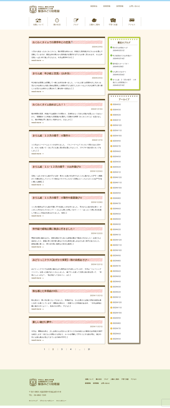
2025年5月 (117, 158)
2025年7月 (117, 147)
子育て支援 (113, 26)
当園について (38, 26)
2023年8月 (117, 262)
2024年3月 (117, 225)
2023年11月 (117, 246)
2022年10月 (117, 314)
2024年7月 (117, 205)
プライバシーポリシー (47, 403)
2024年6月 (117, 210)
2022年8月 (117, 324)
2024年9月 (117, 194)
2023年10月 (117, 251)
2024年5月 (117, 215)
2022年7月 (117, 330)
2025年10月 (117, 137)
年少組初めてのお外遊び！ (123, 57)
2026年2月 (117, 116)
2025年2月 (117, 168)
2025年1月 (117, 173)
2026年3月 (117, 111)
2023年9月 (117, 257)
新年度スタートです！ (121, 65)
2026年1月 (117, 121)
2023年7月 (117, 267)
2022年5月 (117, 340)
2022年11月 (117, 309)
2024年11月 (117, 184)
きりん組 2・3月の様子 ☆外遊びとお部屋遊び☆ (124, 82)
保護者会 (93, 6)
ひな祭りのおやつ (119, 73)
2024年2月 (117, 231)
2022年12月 (117, 304)
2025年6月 (117, 152)
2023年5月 (117, 277)
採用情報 (119, 6)
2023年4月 (117, 283)
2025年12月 (117, 126)
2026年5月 (117, 106)
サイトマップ (33, 403)
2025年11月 (117, 132)
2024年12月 (117, 178)
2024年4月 (117, 220)
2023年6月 (117, 272)
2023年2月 (117, 293)
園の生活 (57, 26)
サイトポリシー (61, 403)
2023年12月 (117, 241)
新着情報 (106, 6)
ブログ (75, 26)
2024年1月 (117, 236)
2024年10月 (117, 189)
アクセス (131, 26)
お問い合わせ (134, 6)
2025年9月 (117, 142)
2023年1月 (117, 298)
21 (89, 350)
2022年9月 (117, 319)
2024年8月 (117, 199)
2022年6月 (117, 335)
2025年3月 (117, 163)
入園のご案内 (94, 26)
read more (37, 61)
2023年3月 (117, 288)
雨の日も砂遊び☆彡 (120, 49)
